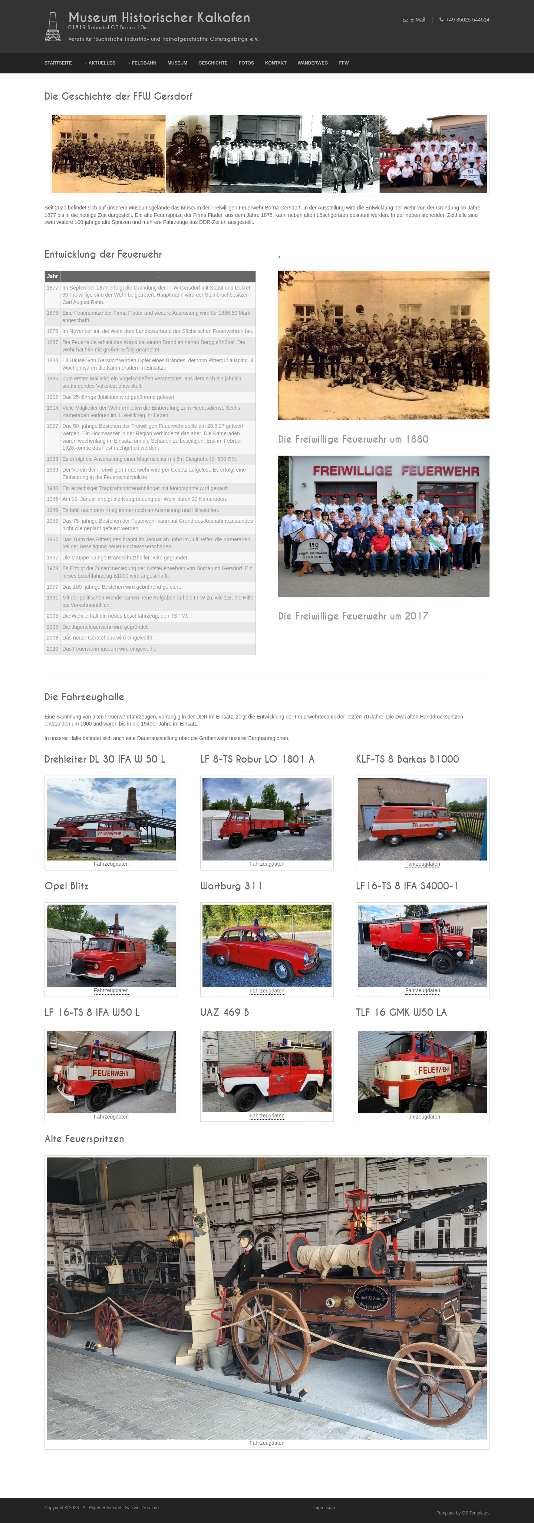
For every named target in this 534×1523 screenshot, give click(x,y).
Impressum (324, 1507)
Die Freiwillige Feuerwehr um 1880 (353, 440)
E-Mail (418, 20)
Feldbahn (144, 63)
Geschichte (213, 63)
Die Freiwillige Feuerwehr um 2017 (353, 616)
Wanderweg (313, 63)
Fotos (246, 63)
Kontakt (276, 63)
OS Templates (476, 1513)
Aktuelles (102, 63)
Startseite (58, 63)
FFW (344, 63)
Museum (177, 63)
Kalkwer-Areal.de (142, 1507)
